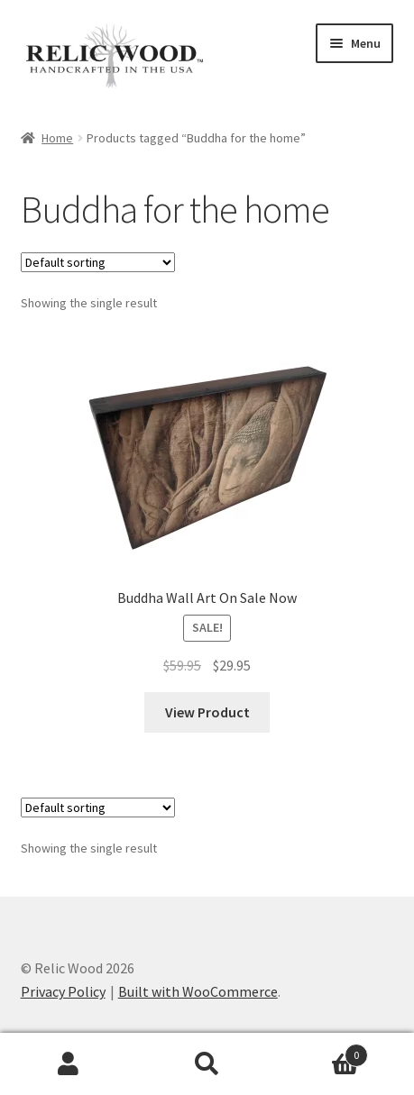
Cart (322, 1051)
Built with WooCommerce (198, 991)
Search (207, 1064)
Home (57, 138)
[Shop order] (98, 262)
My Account (69, 1064)
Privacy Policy (63, 991)
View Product (207, 712)
